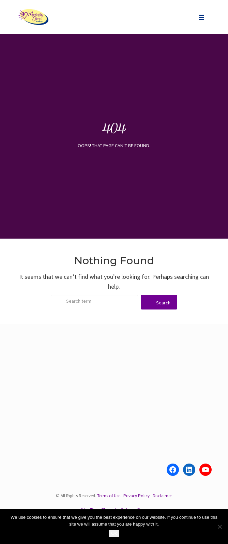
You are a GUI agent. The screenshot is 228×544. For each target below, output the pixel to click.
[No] (219, 526)
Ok (114, 533)
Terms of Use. (109, 496)
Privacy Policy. (137, 496)
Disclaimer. (162, 496)
